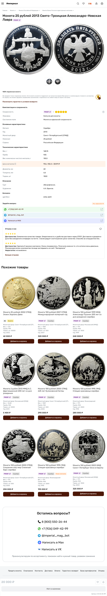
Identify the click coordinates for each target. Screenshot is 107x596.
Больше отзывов (12, 255)
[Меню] (2, 4)
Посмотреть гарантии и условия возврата (20, 102)
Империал (12, 3)
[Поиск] (77, 3)
